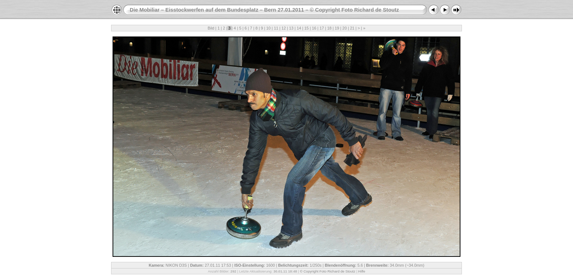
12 (283, 28)
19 (337, 28)
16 (314, 28)
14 (299, 28)
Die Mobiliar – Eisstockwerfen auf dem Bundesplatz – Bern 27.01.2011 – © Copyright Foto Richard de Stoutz (264, 10)
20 (344, 28)
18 (329, 28)
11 (276, 28)
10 (268, 28)
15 (306, 28)
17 (321, 28)
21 (352, 28)
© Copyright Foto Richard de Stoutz (328, 271)
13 (291, 28)
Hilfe (361, 271)
